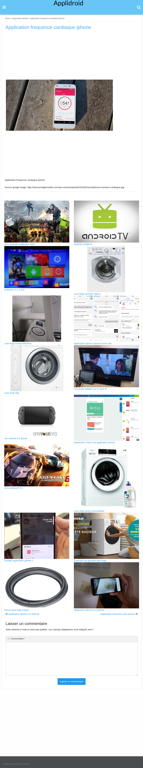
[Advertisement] (72, 56)
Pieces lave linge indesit (16, 610)
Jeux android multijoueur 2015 (19, 244)
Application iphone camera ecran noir (93, 343)
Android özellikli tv (83, 244)
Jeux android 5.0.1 (13, 488)
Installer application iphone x (18, 560)
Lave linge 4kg (11, 393)
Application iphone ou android (89, 610)
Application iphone (20, 18)
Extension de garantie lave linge (90, 560)
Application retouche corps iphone (118, 614)
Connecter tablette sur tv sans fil (90, 389)
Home (7, 18)
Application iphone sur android (23, 614)
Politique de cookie (11, 764)
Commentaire (18, 638)
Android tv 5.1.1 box (14, 289)
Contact (25, 764)
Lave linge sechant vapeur (87, 293)
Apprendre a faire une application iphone (94, 442)
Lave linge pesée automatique (89, 511)
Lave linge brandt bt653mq (17, 343)
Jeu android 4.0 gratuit (15, 438)
